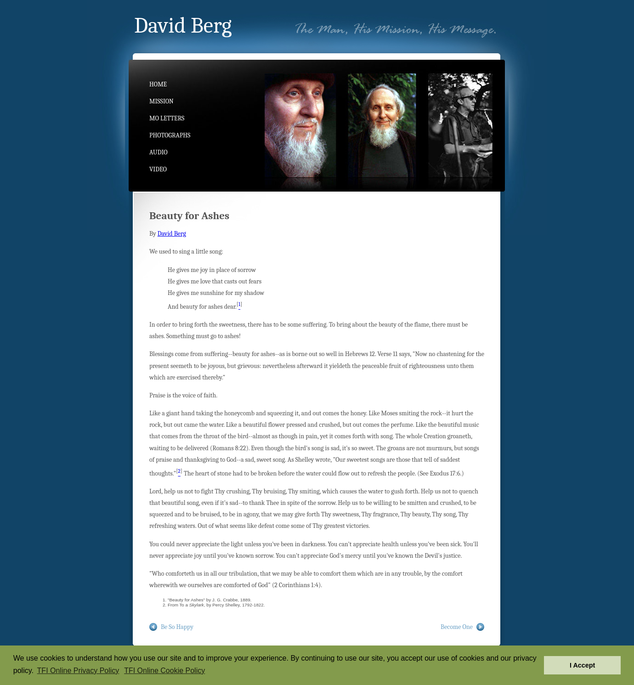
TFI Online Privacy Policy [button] (78, 670)
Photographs (169, 135)
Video (158, 169)
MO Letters (166, 118)
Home (158, 84)
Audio (158, 152)
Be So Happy (177, 627)
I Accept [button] (582, 665)
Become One (457, 627)
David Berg (172, 234)
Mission (161, 101)
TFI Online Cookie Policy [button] (164, 670)
